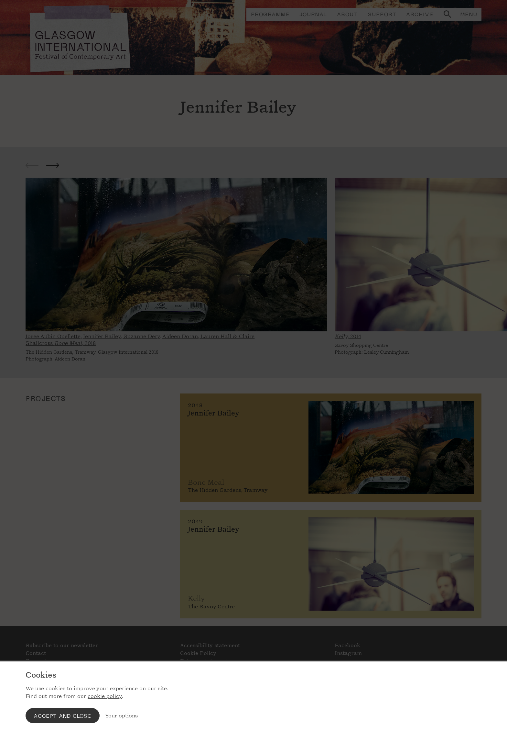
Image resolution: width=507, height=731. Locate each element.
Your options (121, 716)
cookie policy (105, 696)
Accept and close (62, 716)
